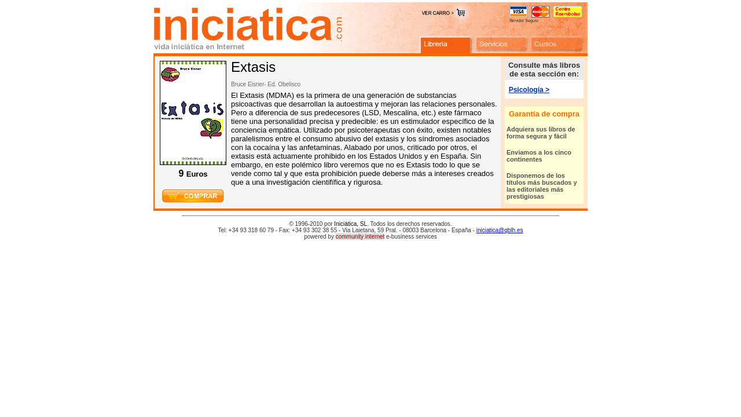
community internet (360, 236)
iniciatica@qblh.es (499, 230)
